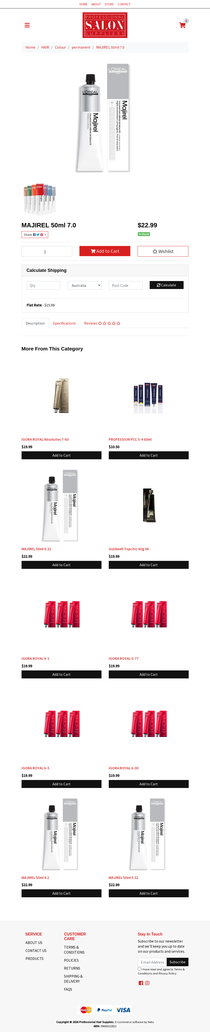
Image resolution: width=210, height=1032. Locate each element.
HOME (83, 4)
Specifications (64, 323)
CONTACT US (36, 950)
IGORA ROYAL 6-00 (124, 767)
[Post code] (126, 285)
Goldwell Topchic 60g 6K (129, 548)
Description (35, 323)
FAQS (68, 989)
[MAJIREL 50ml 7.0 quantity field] (47, 251)
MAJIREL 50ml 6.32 (36, 548)
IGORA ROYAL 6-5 (35, 767)
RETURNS (72, 968)
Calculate (166, 284)
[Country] (84, 285)
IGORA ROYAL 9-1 (35, 658)
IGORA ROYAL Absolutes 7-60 (45, 439)
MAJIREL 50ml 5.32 (123, 877)
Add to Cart (105, 251)
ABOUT (96, 4)
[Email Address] (152, 962)
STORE (109, 4)
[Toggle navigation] (27, 25)
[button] (163, 251)
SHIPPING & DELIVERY (73, 979)
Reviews (102, 323)
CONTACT (124, 4)
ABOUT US (33, 942)
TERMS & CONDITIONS (74, 950)
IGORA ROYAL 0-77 (124, 658)
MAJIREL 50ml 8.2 (35, 877)
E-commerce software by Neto (134, 1022)
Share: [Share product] (34, 234)
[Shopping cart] (182, 25)
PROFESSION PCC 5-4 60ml (130, 439)
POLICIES (71, 960)
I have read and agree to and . (161, 971)
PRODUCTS (34, 958)
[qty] (44, 285)
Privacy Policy (167, 973)
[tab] (35, 323)
